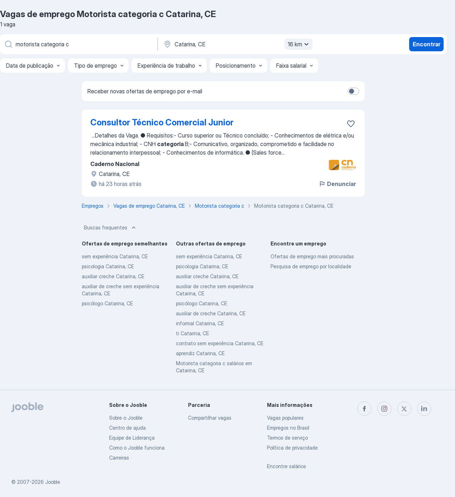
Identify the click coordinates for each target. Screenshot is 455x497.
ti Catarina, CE (192, 333)
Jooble (52, 482)
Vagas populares (285, 418)
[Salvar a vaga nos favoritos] (350, 123)
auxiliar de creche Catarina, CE (211, 313)
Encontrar (426, 44)
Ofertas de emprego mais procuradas (312, 256)
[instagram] (384, 409)
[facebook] (364, 409)
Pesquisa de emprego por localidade (311, 266)
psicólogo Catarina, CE (107, 303)
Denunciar (337, 183)
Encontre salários (286, 466)
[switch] (353, 91)
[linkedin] (424, 409)
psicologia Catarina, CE (108, 266)
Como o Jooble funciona (137, 448)
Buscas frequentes (110, 227)
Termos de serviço (287, 438)
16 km (299, 44)
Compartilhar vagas (209, 418)
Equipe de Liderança (132, 438)
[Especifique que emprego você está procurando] (78, 44)
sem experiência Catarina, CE (115, 256)
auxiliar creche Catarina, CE (113, 276)
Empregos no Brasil (288, 428)
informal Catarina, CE (200, 323)
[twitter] (404, 409)
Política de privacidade (292, 448)
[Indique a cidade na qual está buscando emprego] (237, 44)
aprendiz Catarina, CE (200, 353)
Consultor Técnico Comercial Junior (162, 122)
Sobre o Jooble (126, 418)
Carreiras (119, 458)
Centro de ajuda (127, 428)
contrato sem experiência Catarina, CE (219, 343)
